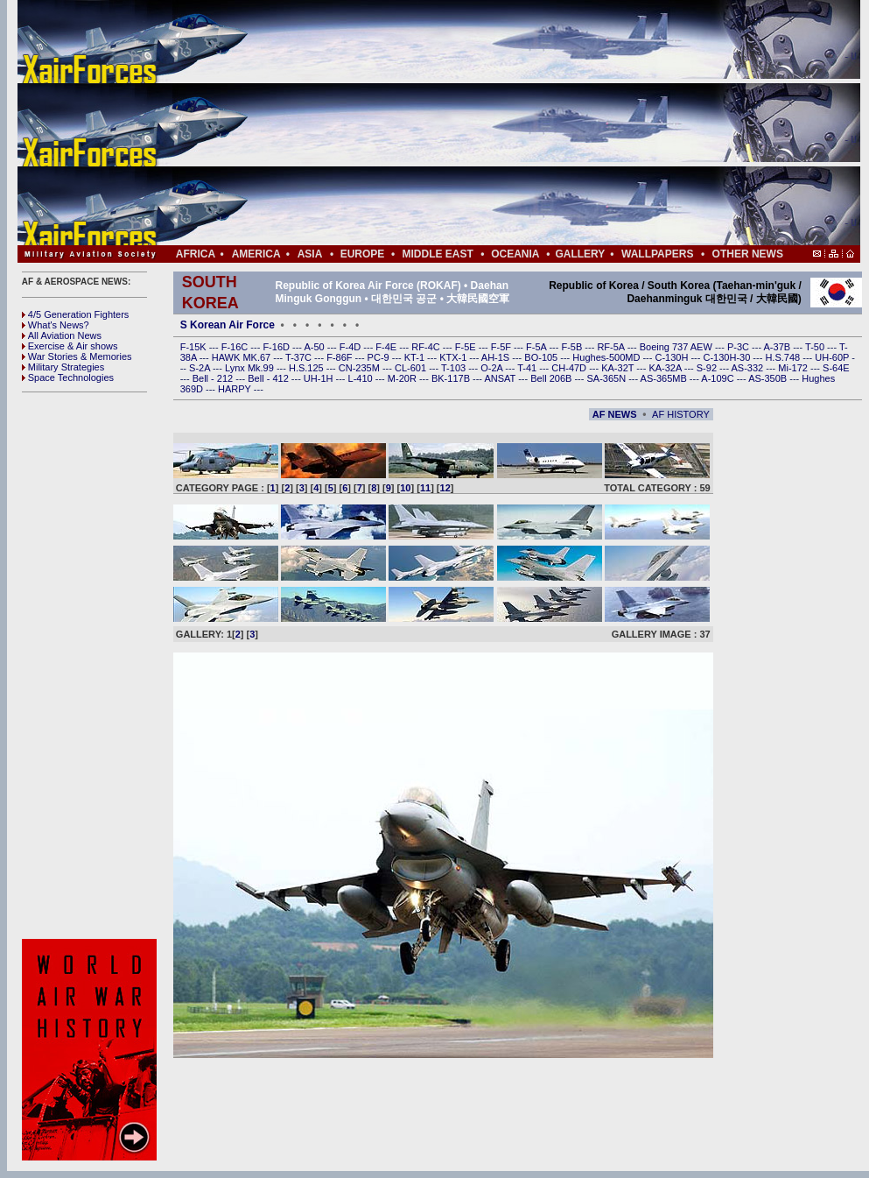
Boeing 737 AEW (677, 347)
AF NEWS (614, 414)
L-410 (361, 378)
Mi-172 (794, 368)
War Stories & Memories (77, 356)
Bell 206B (552, 378)
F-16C (236, 347)
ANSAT (501, 378)
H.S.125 (307, 368)
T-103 (454, 368)
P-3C (739, 347)
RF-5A (612, 347)
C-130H (672, 357)
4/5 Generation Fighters (77, 314)
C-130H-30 (728, 357)
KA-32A (665, 368)
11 (425, 488)
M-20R (403, 378)
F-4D (352, 347)
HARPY (236, 389)
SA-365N (607, 378)
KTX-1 (454, 357)
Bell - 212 (214, 378)
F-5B (573, 347)
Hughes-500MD (607, 357)
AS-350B (768, 378)
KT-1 (415, 357)
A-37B (779, 347)
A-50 (315, 347)
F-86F (340, 357)
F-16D (277, 347)
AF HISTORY (681, 414)
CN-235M (360, 368)
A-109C (718, 378)
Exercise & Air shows (70, 346)
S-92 (708, 368)
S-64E (836, 368)
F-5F (502, 347)
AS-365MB (665, 378)
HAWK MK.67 (243, 357)
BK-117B (452, 378)
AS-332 (749, 368)
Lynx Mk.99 (251, 368)
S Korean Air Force (227, 325)
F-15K (194, 347)
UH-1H (320, 378)
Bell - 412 (269, 378)
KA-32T (618, 368)
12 (445, 488)
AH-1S (496, 357)
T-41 (528, 368)
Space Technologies (68, 377)
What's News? (55, 325)
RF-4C (426, 347)
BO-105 (542, 357)
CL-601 (412, 368)
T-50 (816, 347)
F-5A (537, 347)
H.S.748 (783, 357)
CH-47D (570, 368)
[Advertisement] (491, 122)
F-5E (467, 347)
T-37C (299, 357)
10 (405, 488)
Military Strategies (63, 367)
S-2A (201, 368)
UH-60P (833, 357)
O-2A (492, 368)
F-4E (387, 347)
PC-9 (380, 357)
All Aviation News (62, 335)
